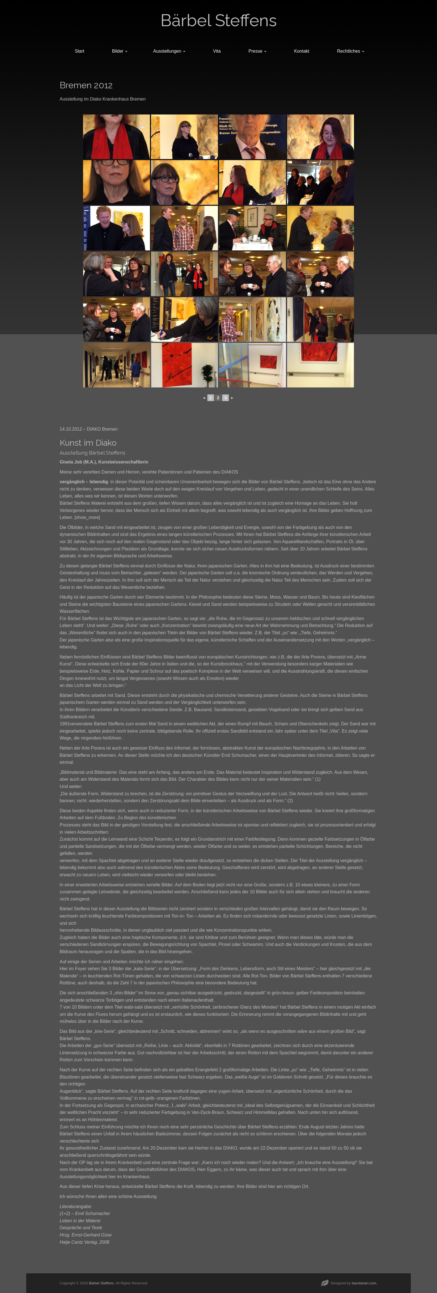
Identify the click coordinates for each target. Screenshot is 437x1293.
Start (79, 51)
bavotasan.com (364, 1283)
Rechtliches (350, 51)
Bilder (119, 51)
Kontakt (301, 51)
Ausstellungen (169, 51)
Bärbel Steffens (219, 20)
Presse (257, 51)
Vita (217, 51)
